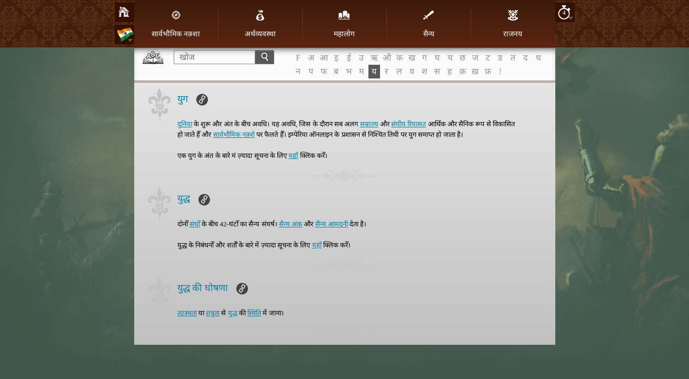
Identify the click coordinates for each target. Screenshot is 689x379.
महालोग (344, 23)
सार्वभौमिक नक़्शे (234, 134)
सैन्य (428, 23)
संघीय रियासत (408, 124)
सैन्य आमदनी (331, 224)
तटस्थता (187, 313)
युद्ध (232, 313)
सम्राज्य (369, 124)
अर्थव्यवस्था (260, 23)
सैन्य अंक (290, 224)
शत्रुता (212, 313)
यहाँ (293, 155)
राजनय (512, 23)
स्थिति (254, 313)
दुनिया (184, 124)
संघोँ (194, 224)
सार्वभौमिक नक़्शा (176, 23)
